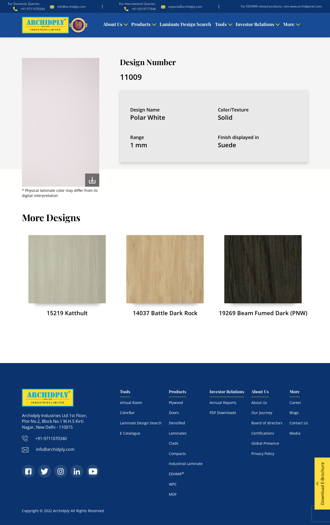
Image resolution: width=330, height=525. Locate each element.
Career (295, 402)
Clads (173, 443)
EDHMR (176, 473)
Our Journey (261, 412)
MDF (173, 494)
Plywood (176, 402)
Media (295, 433)
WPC (173, 484)
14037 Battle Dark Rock (165, 313)
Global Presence (265, 443)
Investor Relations (255, 24)
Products (141, 24)
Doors (174, 412)
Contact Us (299, 422)
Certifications (262, 433)
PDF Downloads (223, 412)
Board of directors (267, 422)
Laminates (178, 433)
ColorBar (127, 412)
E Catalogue (130, 433)
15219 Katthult (67, 313)
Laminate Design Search (185, 24)
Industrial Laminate (186, 463)
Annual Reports (223, 402)
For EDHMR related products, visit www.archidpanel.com (281, 6)
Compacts (177, 453)
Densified (177, 422)
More (288, 24)
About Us (112, 24)
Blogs (294, 412)
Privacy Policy (262, 453)
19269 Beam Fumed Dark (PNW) (263, 313)
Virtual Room (131, 402)
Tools (221, 24)
